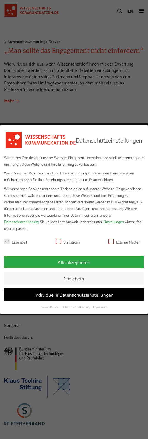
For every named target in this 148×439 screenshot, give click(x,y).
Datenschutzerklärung (21, 221)
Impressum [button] (100, 306)
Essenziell (15, 242)
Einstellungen (113, 221)
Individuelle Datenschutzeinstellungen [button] (74, 294)
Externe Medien (124, 242)
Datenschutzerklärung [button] (76, 306)
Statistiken (68, 242)
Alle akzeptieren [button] (74, 262)
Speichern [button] (74, 278)
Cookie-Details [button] (50, 306)
